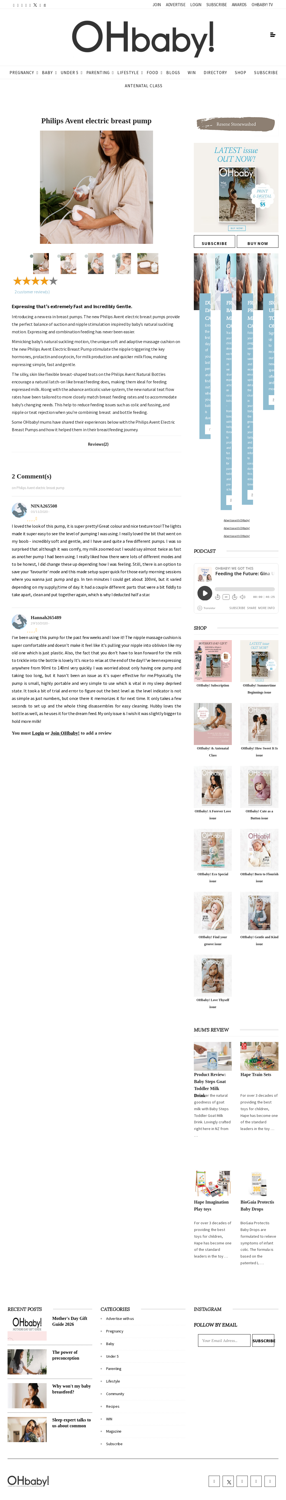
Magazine (113, 1431)
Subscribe (216, 4)
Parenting (98, 72)
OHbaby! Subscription (213, 685)
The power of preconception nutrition (65, 1358)
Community (115, 1393)
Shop (240, 72)
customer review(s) (32, 291)
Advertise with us (120, 1318)
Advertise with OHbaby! (237, 520)
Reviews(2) (98, 444)
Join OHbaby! (65, 733)
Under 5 (69, 72)
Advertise (175, 4)
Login (195, 4)
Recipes (112, 1406)
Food (152, 72)
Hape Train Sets (255, 1074)
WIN (192, 72)
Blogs (173, 72)
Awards (239, 4)
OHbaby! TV (262, 4)
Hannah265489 (46, 617)
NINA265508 (44, 506)
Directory (215, 72)
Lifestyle (128, 72)
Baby (47, 72)
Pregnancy (21, 72)
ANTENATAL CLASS (144, 85)
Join (156, 4)
